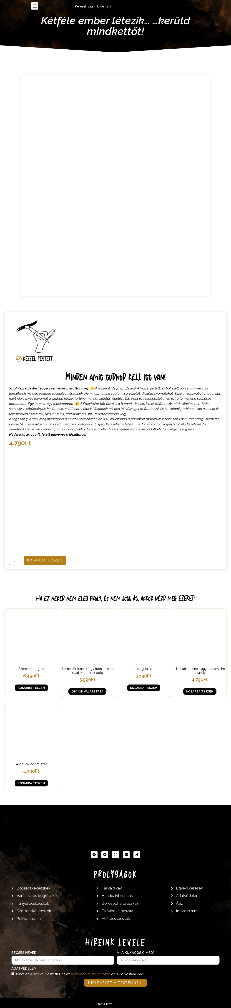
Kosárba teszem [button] (31, 688)
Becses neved (24, 953)
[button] (34, 6)
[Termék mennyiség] (15, 560)
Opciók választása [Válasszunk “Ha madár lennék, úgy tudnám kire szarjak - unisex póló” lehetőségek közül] (87, 691)
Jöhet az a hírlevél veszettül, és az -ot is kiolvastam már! (79, 974)
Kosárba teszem (45, 560)
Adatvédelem (24, 968)
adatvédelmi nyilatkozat (90, 974)
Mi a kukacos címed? (136, 953)
